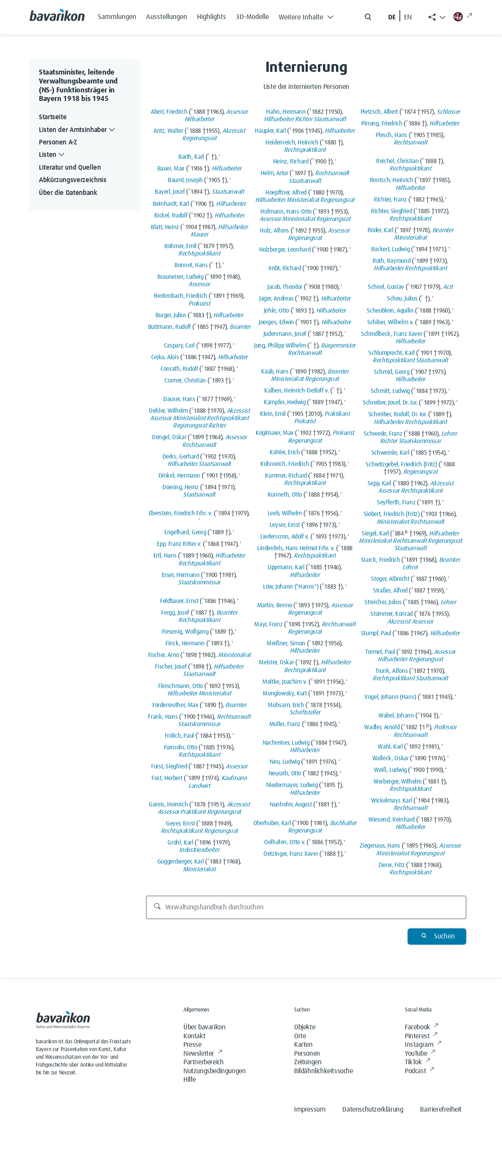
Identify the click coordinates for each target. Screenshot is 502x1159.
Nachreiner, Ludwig (286, 743)
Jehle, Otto (276, 311)
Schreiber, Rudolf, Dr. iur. (397, 414)
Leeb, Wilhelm (285, 513)
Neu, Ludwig (285, 762)
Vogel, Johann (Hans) (390, 697)
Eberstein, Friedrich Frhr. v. (181, 513)
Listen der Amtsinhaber (78, 130)
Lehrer (449, 434)
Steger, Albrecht (390, 579)
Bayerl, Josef (170, 192)
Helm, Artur (274, 173)
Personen (307, 1053)
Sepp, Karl (379, 483)
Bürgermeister (338, 345)
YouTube (420, 1054)
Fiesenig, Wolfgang (185, 632)
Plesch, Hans (391, 135)
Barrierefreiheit (441, 1109)
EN (408, 17)
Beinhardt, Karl (171, 204)
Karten (303, 1044)
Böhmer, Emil (180, 246)
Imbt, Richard (284, 268)
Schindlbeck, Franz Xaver (391, 334)
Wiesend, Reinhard (391, 820)
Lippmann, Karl (286, 567)
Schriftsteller (304, 712)
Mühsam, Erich (286, 705)
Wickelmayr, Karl (391, 801)
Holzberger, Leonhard (285, 250)
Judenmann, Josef (284, 334)
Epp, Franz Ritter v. (179, 544)
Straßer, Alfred (390, 590)
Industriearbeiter (199, 850)
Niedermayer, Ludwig (291, 785)
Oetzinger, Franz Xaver (290, 854)
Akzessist (233, 131)
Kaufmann (234, 778)
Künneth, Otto (285, 495)
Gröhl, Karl (180, 842)
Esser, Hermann (181, 575)
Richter (216, 425)
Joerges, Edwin (276, 322)
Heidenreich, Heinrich (291, 142)
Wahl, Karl (390, 747)
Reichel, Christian (397, 161)
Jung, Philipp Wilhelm (280, 345)
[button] (308, 15)
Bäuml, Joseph (185, 180)
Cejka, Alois (165, 357)
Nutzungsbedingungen (214, 1071)
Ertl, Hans (164, 556)
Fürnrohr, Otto (180, 747)
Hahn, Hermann (285, 112)
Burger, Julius (171, 315)
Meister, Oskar (276, 662)
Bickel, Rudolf (170, 215)
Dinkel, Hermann (179, 476)
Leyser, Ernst (285, 525)
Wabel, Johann (396, 715)
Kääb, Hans (274, 371)
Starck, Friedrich (380, 560)
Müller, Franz (284, 724)
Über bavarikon (204, 1027)
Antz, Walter (168, 131)
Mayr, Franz (268, 624)
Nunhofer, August (291, 804)
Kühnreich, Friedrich (284, 464)
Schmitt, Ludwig (390, 391)
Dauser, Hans (179, 399)
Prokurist (199, 304)
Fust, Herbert (167, 778)
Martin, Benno (274, 605)
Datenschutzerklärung (372, 1109)
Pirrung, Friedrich (382, 123)
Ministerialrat (189, 418)
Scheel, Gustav (386, 287)
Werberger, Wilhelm (397, 781)
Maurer (199, 234)
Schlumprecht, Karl (391, 353)
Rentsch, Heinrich (391, 180)
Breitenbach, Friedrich (180, 296)
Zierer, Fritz (391, 865)
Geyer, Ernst (180, 823)
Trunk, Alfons (391, 671)
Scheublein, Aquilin (390, 311)
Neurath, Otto (284, 773)
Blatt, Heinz (165, 227)
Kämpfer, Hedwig (285, 402)
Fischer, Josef (171, 667)
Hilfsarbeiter (199, 119)
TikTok (417, 1062)
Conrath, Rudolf (179, 369)
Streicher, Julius (382, 602)
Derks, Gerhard (180, 457)
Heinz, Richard (291, 161)
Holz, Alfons (274, 231)
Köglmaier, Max (275, 433)
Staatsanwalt (228, 192)
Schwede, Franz (383, 434)
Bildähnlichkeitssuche (323, 1071)
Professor (445, 727)
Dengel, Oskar (169, 437)
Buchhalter (343, 823)
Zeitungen (307, 1062)
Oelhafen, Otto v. (284, 842)
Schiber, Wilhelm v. (390, 322)
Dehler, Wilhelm (168, 411)
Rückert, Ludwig (390, 249)
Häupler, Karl (270, 131)
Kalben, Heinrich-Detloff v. (296, 390)
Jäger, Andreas (276, 298)
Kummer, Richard (286, 476)
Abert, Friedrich (169, 112)
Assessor (237, 112)
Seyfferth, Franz (396, 502)
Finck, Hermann (185, 643)
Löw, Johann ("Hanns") (290, 587)
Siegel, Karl (375, 533)
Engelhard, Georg (185, 532)
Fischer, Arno (163, 655)
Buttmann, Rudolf (169, 327)
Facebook (421, 1027)
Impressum (309, 1109)
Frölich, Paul (179, 736)
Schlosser (448, 112)
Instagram (423, 1045)
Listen (52, 155)
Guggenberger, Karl (180, 861)
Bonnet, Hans (191, 265)
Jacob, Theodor (284, 287)
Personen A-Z (58, 142)
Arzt (448, 287)
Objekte (304, 1027)
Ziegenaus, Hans (380, 846)
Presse (192, 1044)
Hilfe (189, 1079)
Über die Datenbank (68, 192)
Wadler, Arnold (381, 727)
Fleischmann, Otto (180, 686)
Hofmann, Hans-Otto (286, 212)
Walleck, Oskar (390, 758)
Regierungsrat (199, 138)
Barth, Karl (191, 157)
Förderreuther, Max (175, 705)
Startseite (52, 117)
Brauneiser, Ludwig (180, 277)
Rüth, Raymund (391, 261)
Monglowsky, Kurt (285, 693)
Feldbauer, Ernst (179, 601)
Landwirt (199, 786)
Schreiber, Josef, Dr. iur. (390, 403)
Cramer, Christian (185, 380)
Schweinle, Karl (390, 453)
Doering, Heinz (180, 487)
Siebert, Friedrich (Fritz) (392, 514)
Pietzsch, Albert (379, 112)
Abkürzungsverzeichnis (72, 180)
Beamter (240, 327)
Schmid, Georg (391, 372)
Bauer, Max (171, 168)
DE (392, 17)
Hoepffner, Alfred (286, 192)
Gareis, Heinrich (168, 804)
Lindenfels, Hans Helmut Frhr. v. (296, 548)
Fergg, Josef (175, 613)
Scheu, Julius (402, 298)
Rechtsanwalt (199, 445)
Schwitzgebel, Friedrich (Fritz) (401, 464)
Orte (300, 1036)
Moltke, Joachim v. (284, 682)
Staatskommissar (199, 582)
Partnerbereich (203, 1062)
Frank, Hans (163, 717)
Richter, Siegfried (391, 211)
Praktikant (192, 812)
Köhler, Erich (285, 452)
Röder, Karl (381, 230)
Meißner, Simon (286, 643)
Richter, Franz (390, 199)
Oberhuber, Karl (272, 823)
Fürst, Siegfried (169, 766)
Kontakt (194, 1036)
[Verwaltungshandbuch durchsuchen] (306, 907)
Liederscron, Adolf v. (284, 536)
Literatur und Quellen (70, 167)
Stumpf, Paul (376, 633)
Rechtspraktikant (199, 253)
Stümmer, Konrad (391, 614)
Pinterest (421, 1036)
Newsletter (202, 1054)
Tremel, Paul (380, 652)
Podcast (419, 1071)
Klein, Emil (273, 414)
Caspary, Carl (179, 345)
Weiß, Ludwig (390, 770)
